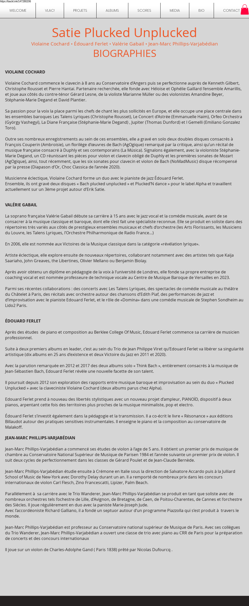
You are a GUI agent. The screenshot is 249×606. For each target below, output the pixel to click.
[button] (201, 10)
